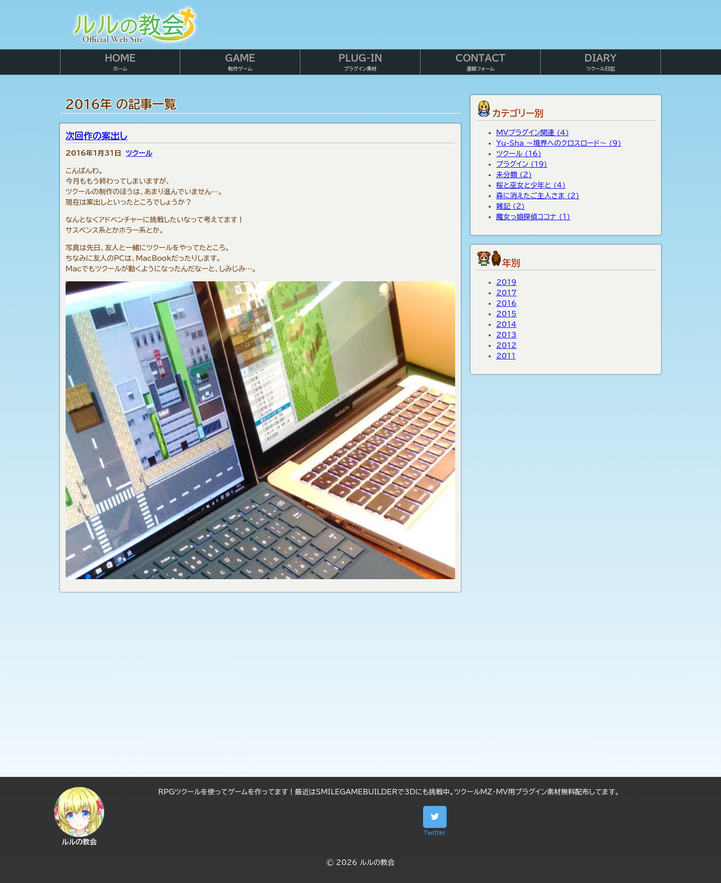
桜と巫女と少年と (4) (531, 185)
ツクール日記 (600, 62)
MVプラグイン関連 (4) (532, 132)
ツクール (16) (518, 153)
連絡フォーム (480, 62)
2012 (506, 345)
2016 (506, 303)
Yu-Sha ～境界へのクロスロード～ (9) (558, 143)
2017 (506, 292)
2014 (506, 324)
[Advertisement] (360, 692)
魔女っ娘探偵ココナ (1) (533, 216)
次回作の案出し (97, 135)
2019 (506, 282)
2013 (506, 334)
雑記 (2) (510, 206)
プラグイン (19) (521, 164)
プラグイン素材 (360, 62)
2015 (506, 313)
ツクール (139, 153)
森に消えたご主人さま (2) (537, 195)
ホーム (120, 62)
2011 (506, 355)
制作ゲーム (240, 62)
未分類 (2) (514, 174)
